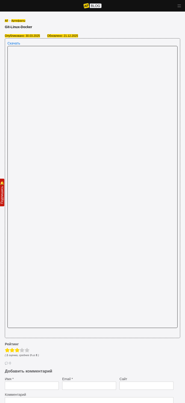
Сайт (123, 379)
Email (67, 379)
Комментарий (15, 395)
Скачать (13, 43)
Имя (9, 379)
